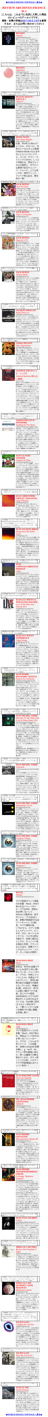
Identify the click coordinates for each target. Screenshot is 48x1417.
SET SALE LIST (31, 20)
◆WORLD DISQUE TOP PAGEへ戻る (23, 2)
